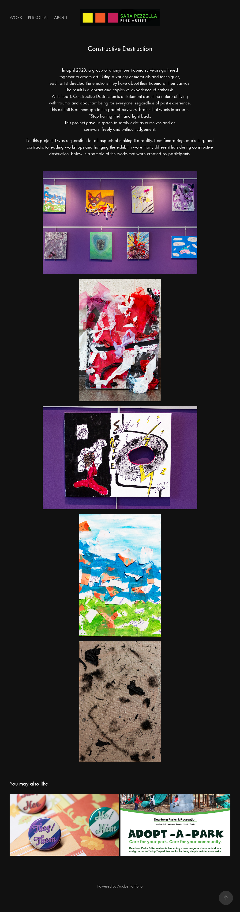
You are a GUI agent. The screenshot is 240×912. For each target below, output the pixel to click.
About (61, 17)
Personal (38, 17)
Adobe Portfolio (129, 886)
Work (16, 17)
